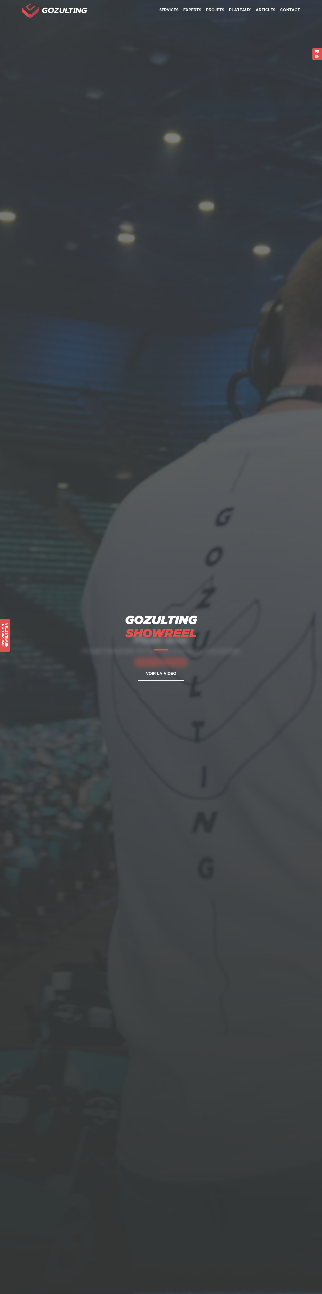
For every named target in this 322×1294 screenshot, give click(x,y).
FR (317, 51)
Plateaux (240, 10)
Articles (265, 10)
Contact (290, 10)
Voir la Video (161, 673)
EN (317, 56)
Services (168, 10)
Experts (192, 10)
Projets (215, 10)
